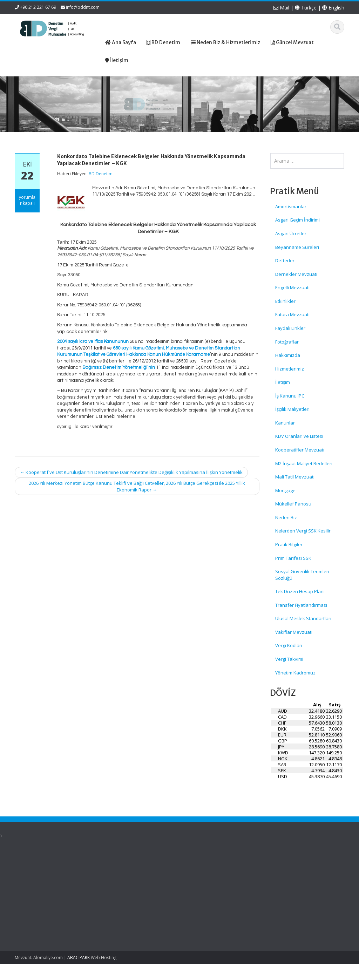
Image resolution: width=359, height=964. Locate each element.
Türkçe (306, 7)
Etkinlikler (285, 301)
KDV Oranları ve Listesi (299, 436)
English (333, 7)
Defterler (284, 260)
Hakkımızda (287, 355)
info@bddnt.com (83, 7)
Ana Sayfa (157, 860)
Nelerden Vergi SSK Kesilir (303, 531)
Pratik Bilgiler (289, 544)
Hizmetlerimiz (289, 369)
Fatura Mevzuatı (292, 314)
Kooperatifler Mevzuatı (299, 450)
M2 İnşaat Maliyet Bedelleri (303, 463)
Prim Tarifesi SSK (293, 558)
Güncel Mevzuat (163, 880)
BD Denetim (101, 174)
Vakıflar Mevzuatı (293, 632)
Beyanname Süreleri (297, 247)
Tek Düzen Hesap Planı (300, 591)
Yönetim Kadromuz (295, 673)
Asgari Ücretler (290, 233)
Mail (281, 7)
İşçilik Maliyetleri (292, 409)
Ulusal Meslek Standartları (303, 618)
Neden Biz (286, 517)
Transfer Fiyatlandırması (301, 605)
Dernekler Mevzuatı (296, 274)
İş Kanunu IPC (289, 396)
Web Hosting (103, 957)
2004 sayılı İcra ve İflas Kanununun (93, 341)
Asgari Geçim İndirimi (297, 220)
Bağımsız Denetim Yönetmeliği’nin (118, 367)
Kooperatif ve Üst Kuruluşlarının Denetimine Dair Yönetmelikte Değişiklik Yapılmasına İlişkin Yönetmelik (131, 472)
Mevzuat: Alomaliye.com (39, 957)
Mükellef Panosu (293, 504)
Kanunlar (285, 423)
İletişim (282, 382)
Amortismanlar (290, 206)
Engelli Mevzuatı (292, 287)
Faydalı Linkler (290, 328)
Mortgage (285, 490)
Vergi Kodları (288, 645)
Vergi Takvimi (289, 659)
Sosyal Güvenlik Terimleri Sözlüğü (302, 574)
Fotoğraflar (287, 342)
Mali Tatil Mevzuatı (294, 477)
